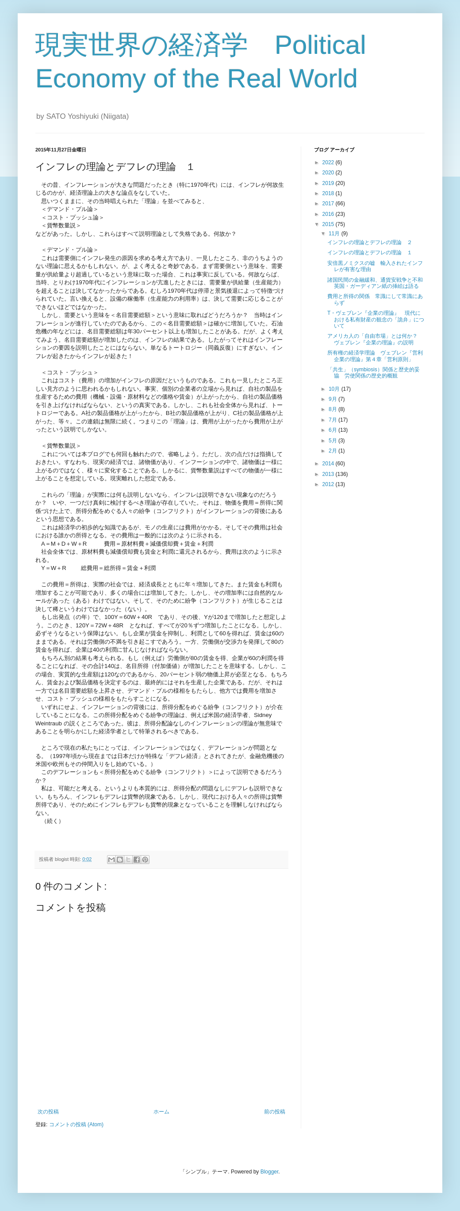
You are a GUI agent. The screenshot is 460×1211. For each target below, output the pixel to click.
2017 (329, 203)
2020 (329, 173)
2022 (329, 162)
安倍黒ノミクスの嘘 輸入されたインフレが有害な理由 (375, 266)
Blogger (270, 1172)
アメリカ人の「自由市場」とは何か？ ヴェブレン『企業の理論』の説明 (375, 339)
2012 (329, 484)
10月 (335, 389)
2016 (329, 214)
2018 (329, 193)
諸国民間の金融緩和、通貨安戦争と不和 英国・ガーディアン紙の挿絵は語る (377, 283)
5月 (333, 441)
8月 (333, 409)
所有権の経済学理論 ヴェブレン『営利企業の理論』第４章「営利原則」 (375, 356)
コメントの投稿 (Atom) (76, 1124)
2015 (329, 224)
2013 (329, 474)
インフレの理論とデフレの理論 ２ (369, 242)
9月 (333, 399)
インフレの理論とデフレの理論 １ (369, 252)
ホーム (161, 1112)
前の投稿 (274, 1112)
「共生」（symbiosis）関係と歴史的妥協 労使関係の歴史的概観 (373, 372)
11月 (335, 233)
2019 (329, 183)
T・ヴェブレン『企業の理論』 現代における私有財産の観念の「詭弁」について (375, 319)
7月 (333, 420)
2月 (333, 451)
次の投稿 (48, 1112)
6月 (333, 430)
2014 (329, 463)
